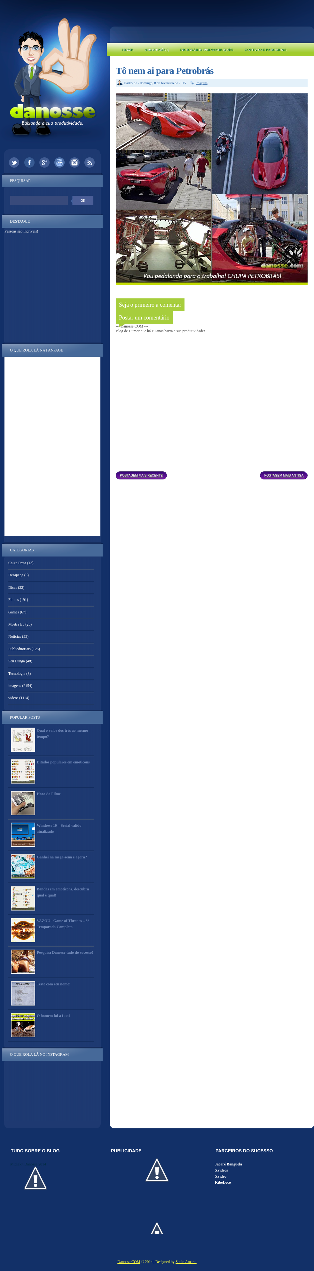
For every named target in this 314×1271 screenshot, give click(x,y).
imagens (202, 83)
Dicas (12, 587)
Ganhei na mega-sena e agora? (62, 857)
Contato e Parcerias (265, 49)
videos (13, 698)
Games (13, 612)
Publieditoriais (19, 649)
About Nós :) (157, 49)
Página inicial (213, 473)
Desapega (15, 575)
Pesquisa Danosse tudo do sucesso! (65, 952)
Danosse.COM (128, 1261)
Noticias (14, 636)
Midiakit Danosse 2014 (28, 1164)
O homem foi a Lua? (53, 1016)
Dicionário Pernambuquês (206, 49)
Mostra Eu (16, 624)
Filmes (13, 599)
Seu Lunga (16, 661)
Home (127, 49)
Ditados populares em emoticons (63, 762)
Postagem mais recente (141, 475)
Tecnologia (16, 673)
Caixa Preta (17, 563)
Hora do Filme (49, 794)
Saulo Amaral (186, 1261)
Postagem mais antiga (283, 475)
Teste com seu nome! (53, 984)
